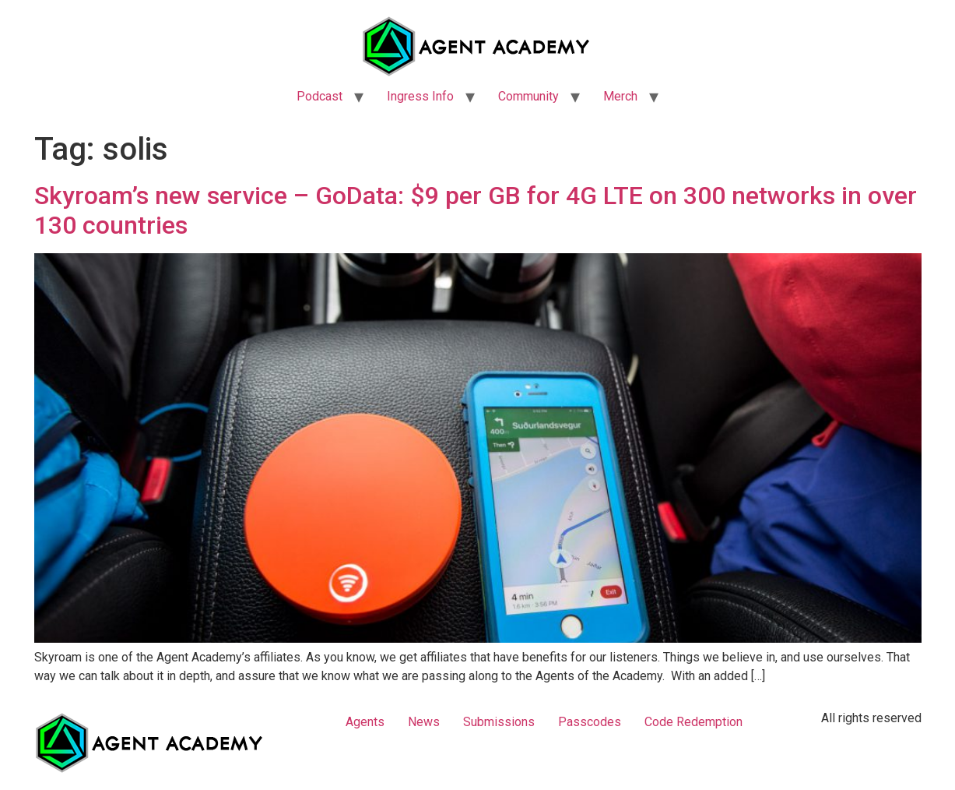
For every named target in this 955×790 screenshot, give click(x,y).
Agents (365, 721)
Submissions (499, 721)
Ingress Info (420, 96)
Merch (620, 96)
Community (528, 96)
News (424, 721)
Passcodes (589, 721)
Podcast (319, 96)
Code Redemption (693, 721)
